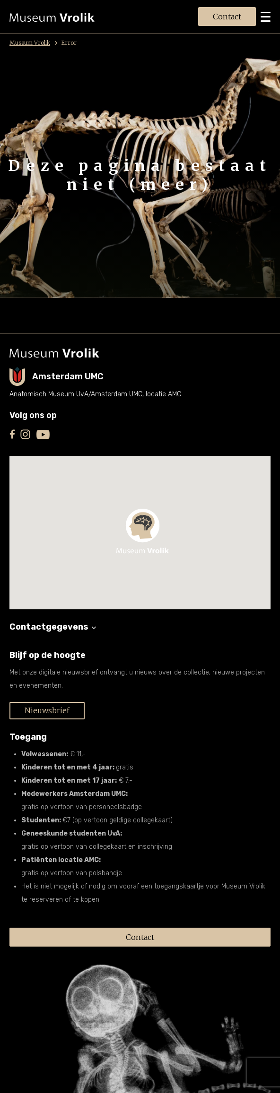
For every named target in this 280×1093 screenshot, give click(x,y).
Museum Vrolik (33, 42)
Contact (227, 16)
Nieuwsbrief (47, 710)
